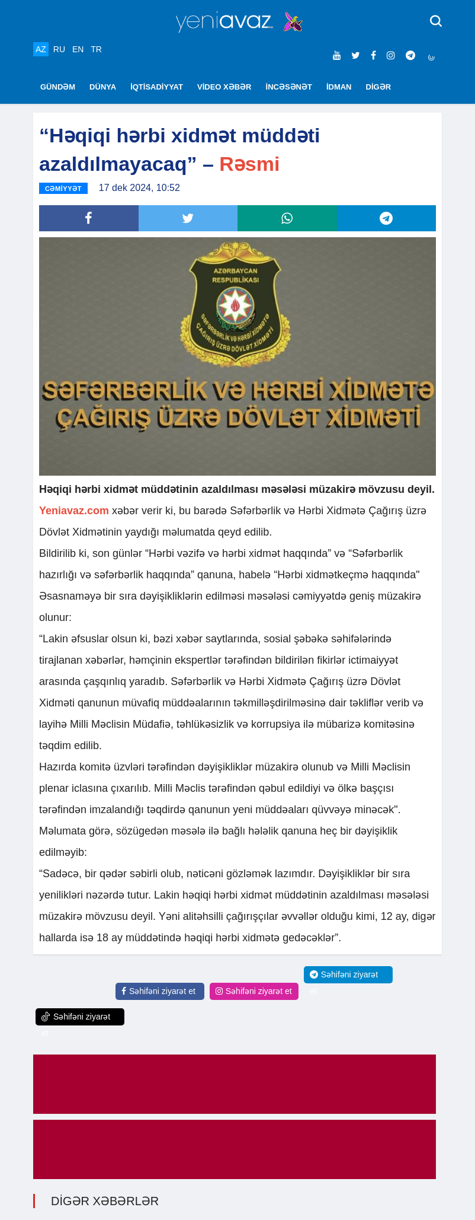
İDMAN (339, 86)
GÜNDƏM (57, 86)
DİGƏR (378, 86)
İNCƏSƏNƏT (289, 86)
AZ (41, 49)
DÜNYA (102, 86)
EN (78, 49)
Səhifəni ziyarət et (158, 991)
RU (59, 49)
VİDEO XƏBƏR (224, 86)
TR (96, 49)
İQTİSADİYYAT (156, 86)
